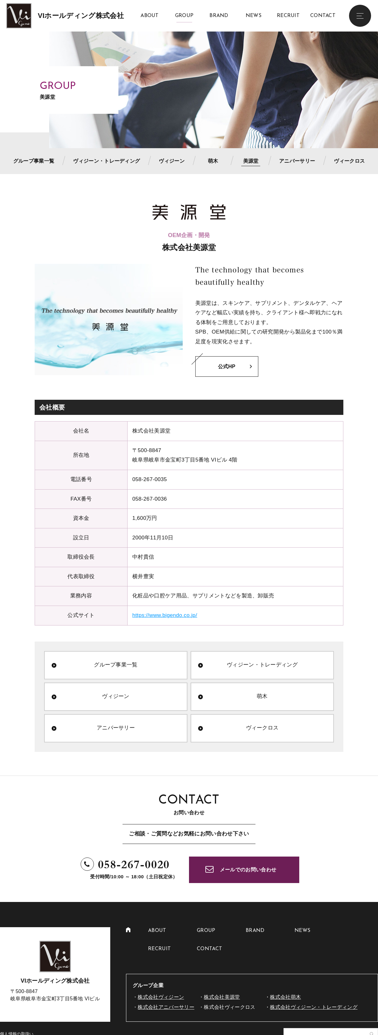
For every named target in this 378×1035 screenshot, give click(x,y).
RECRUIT (288, 15)
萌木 (213, 161)
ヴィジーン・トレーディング (106, 161)
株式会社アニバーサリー (166, 1007)
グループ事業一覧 (33, 161)
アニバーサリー (297, 161)
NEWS (253, 15)
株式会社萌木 (285, 997)
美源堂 (251, 161)
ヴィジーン (172, 161)
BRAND (218, 15)
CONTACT (322, 15)
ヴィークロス (349, 161)
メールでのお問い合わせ (248, 869)
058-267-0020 (134, 865)
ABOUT (149, 15)
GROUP (184, 15)
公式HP (227, 366)
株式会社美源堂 (222, 997)
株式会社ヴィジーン (161, 997)
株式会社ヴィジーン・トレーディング (314, 1007)
